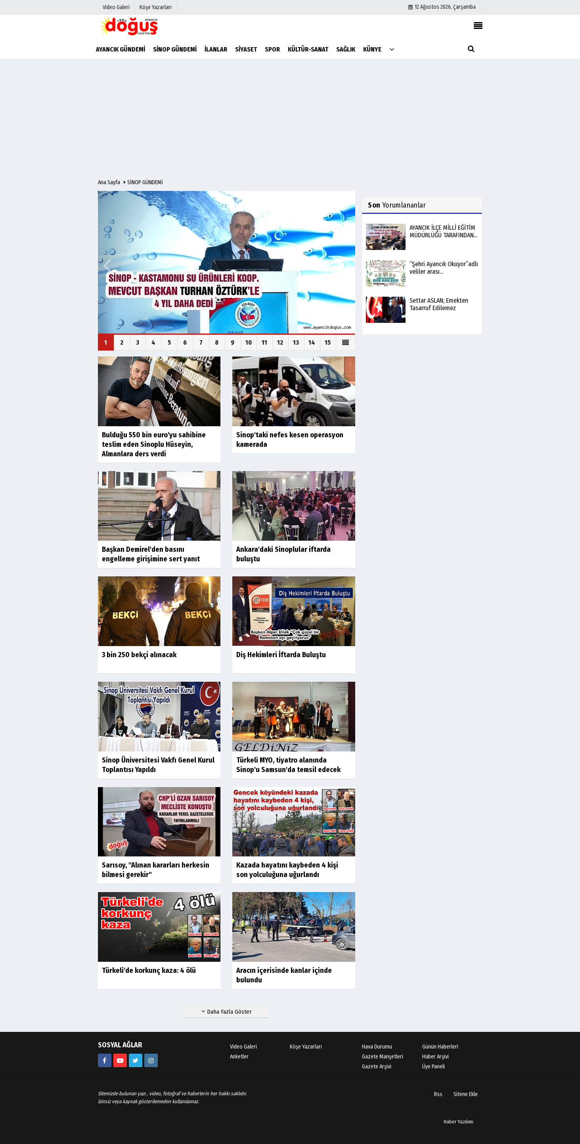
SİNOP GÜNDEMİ (145, 182)
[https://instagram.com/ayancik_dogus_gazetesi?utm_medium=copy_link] (151, 1060)
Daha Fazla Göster (226, 1011)
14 (311, 342)
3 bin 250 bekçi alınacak (139, 654)
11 (264, 342)
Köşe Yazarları (306, 1046)
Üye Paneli (433, 1066)
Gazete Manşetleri (382, 1056)
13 (296, 342)
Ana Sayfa (109, 182)
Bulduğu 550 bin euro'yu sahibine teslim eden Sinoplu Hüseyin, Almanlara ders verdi (154, 444)
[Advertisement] (290, 119)
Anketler (239, 1056)
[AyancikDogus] (135, 1060)
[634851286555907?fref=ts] (104, 1060)
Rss (438, 1094)
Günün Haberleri (440, 1046)
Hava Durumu (377, 1046)
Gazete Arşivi (376, 1066)
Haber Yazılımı (458, 1122)
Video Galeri (243, 1046)
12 (280, 342)
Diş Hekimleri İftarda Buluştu (281, 654)
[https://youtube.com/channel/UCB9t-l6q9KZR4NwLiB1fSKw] (120, 1060)
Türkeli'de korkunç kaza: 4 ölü (149, 970)
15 (328, 342)
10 (248, 342)
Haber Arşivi (435, 1056)
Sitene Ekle (466, 1094)
